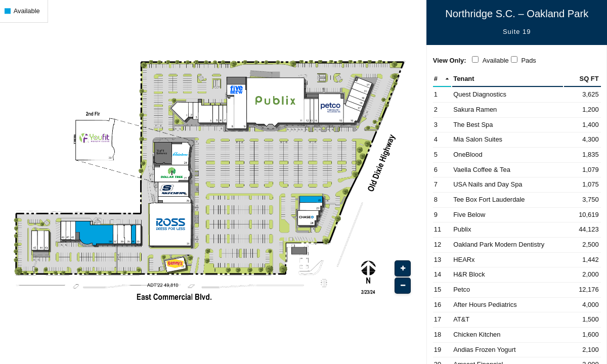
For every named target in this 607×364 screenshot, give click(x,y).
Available (496, 60)
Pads (528, 60)
